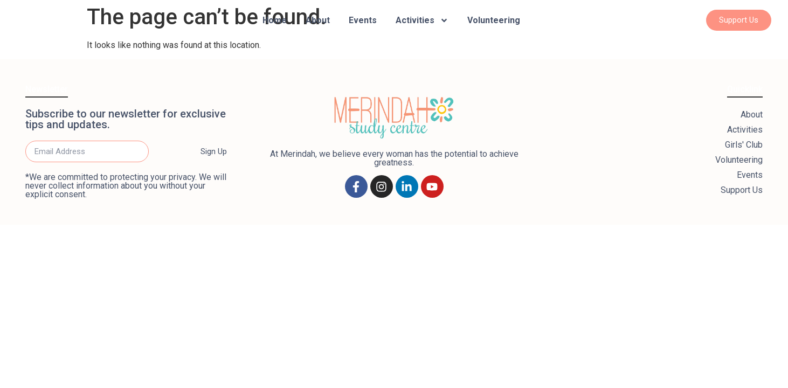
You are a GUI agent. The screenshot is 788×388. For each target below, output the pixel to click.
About (318, 20)
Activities (422, 20)
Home (274, 20)
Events (363, 20)
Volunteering (493, 20)
